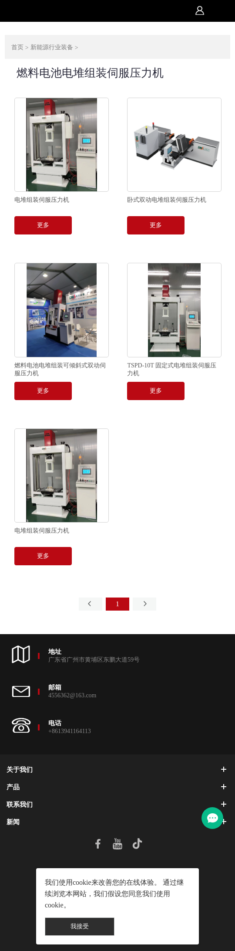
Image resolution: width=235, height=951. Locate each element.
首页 (17, 47)
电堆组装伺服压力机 (41, 200)
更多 (43, 225)
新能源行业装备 (51, 47)
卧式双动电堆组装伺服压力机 (166, 200)
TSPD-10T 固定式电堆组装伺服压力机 (171, 369)
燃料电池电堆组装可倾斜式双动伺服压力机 (60, 369)
